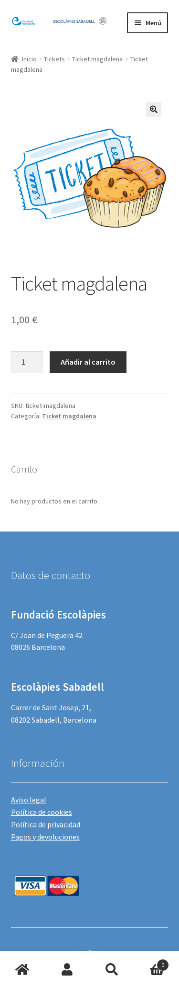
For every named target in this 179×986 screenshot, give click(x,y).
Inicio (29, 59)
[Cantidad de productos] (27, 362)
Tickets (54, 59)
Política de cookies (41, 812)
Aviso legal (28, 799)
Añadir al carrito (88, 362)
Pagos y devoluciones (45, 836)
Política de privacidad (45, 824)
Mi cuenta (67, 970)
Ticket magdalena (97, 59)
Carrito (151, 963)
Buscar (112, 970)
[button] (153, 109)
